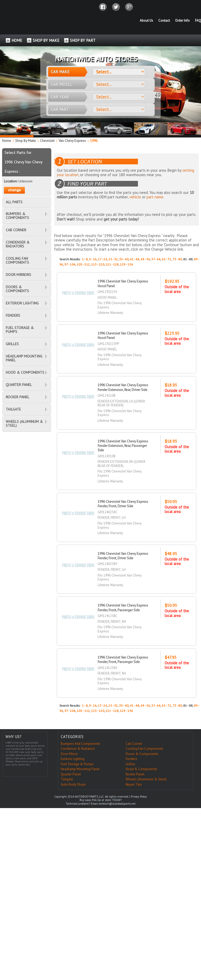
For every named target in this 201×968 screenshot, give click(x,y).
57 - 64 (155, 259)
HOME (17, 40)
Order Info (182, 20)
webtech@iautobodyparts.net (117, 803)
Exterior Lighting (73, 759)
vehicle (135, 196)
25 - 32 (113, 259)
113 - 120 (97, 264)
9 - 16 (93, 259)
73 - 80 (177, 259)
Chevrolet (47, 141)
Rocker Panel (135, 774)
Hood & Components (141, 769)
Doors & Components (142, 754)
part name (155, 196)
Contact (164, 20)
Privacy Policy (139, 796)
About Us (146, 20)
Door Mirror (69, 754)
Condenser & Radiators (78, 748)
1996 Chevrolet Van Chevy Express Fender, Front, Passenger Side (123, 607)
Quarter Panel (71, 774)
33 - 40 (124, 259)
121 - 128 (112, 264)
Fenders (131, 759)
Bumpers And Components (80, 743)
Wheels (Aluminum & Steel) (146, 779)
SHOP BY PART (83, 40)
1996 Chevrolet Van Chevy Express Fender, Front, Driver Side (123, 503)
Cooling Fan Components (144, 748)
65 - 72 (166, 259)
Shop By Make (25, 141)
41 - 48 (134, 259)
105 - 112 (83, 264)
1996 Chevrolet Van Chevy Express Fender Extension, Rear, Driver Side (123, 387)
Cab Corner (134, 743)
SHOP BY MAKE (46, 40)
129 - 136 (126, 264)
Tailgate (67, 779)
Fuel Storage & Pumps (77, 764)
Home (6, 141)
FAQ (198, 20)
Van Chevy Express (73, 141)
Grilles (130, 764)
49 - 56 (145, 259)
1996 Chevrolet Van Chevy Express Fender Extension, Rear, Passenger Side (123, 446)
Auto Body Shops (73, 784)
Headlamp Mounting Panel (80, 769)
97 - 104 (69, 264)
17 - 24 (102, 259)
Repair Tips (134, 784)
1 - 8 (85, 259)
